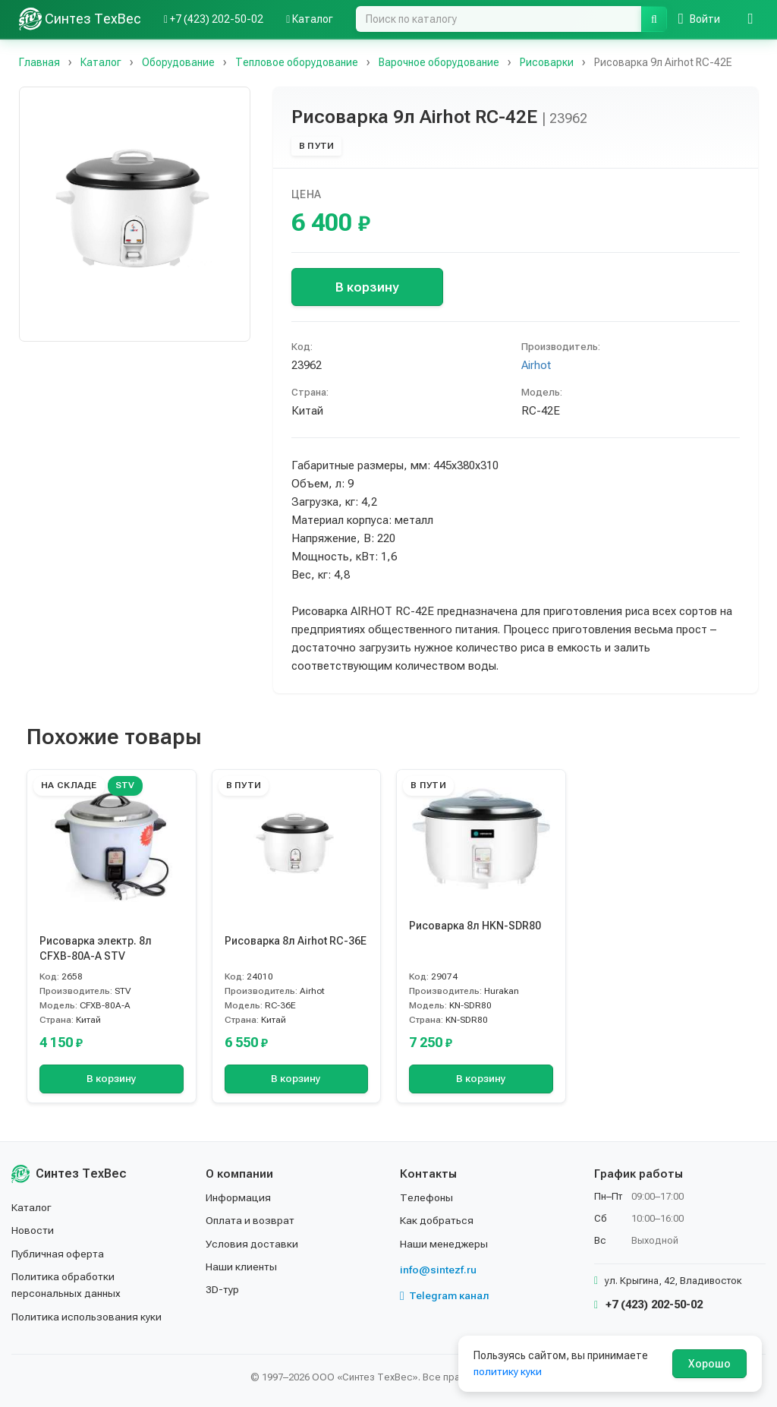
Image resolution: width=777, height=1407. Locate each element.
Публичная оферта (58, 1254)
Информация (238, 1197)
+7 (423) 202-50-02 (648, 1304)
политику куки (508, 1371)
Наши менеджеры (444, 1244)
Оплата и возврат (251, 1220)
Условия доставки (252, 1244)
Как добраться (437, 1220)
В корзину (366, 287)
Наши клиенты (242, 1266)
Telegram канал (444, 1295)
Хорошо (709, 1364)
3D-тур (223, 1289)
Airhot (536, 365)
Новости (33, 1230)
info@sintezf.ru (438, 1269)
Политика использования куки (86, 1317)
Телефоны (426, 1197)
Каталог (31, 1207)
